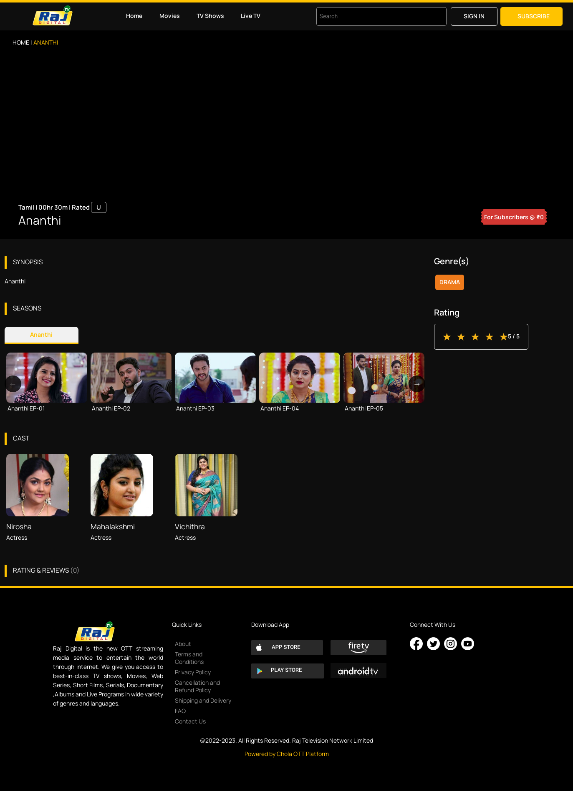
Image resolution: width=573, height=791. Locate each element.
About (183, 644)
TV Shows (210, 16)
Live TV (250, 16)
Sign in (474, 16)
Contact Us (190, 721)
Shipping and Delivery (203, 700)
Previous (13, 383)
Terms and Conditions (189, 658)
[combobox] (371, 16)
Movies (169, 16)
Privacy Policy (193, 672)
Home (134, 16)
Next (417, 383)
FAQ (180, 711)
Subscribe (533, 16)
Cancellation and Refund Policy (197, 686)
